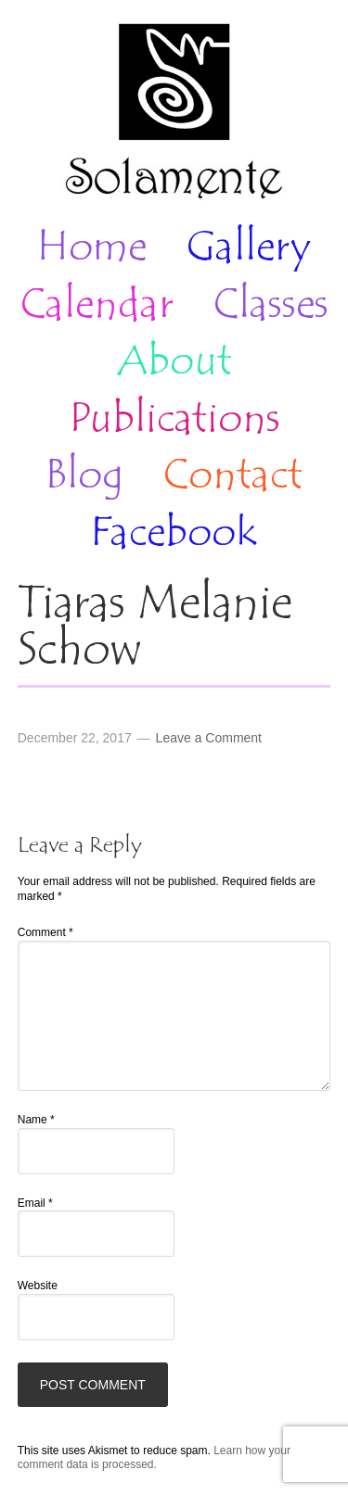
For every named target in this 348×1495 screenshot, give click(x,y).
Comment (45, 932)
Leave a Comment (209, 737)
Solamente (174, 113)
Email (35, 1203)
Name (36, 1119)
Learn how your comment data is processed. (154, 1458)
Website (38, 1285)
